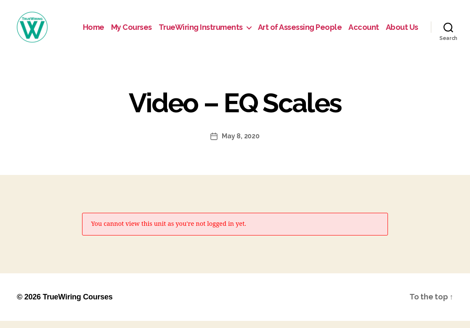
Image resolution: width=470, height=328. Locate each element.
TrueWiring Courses (77, 304)
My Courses (131, 30)
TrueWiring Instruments (201, 30)
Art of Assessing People (300, 30)
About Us (402, 30)
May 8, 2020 (240, 143)
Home (93, 30)
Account (363, 30)
